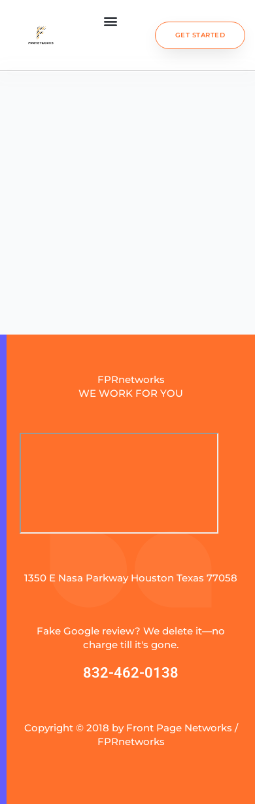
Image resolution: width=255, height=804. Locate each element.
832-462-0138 (130, 673)
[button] (110, 20)
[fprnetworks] (119, 483)
